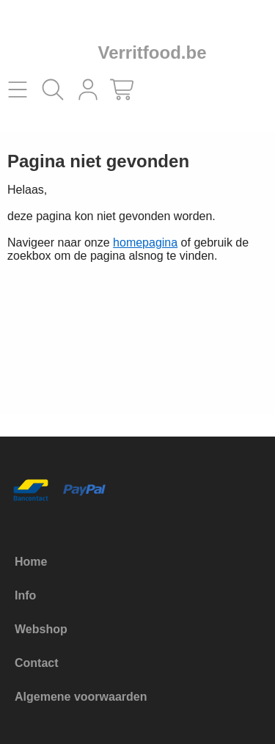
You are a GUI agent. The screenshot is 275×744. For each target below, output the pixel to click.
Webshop (41, 629)
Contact (37, 663)
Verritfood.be (152, 52)
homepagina (145, 242)
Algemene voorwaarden (81, 696)
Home (31, 561)
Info (25, 595)
